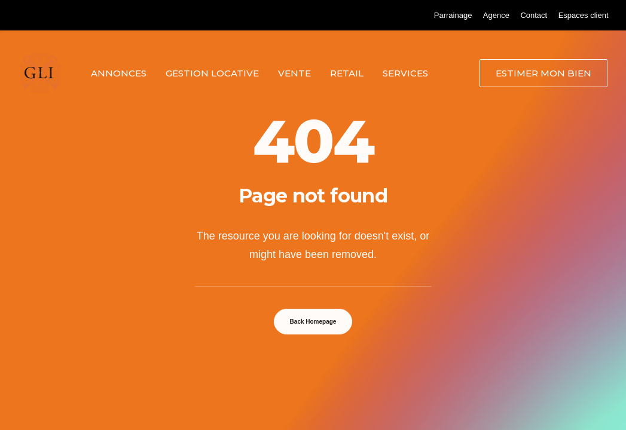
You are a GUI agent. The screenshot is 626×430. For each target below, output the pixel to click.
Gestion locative (212, 73)
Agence (496, 15)
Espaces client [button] (583, 15)
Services (405, 73)
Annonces (118, 73)
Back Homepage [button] (313, 321)
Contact (533, 15)
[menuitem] (453, 15)
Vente (294, 73)
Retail (347, 73)
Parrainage (453, 15)
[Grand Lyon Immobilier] (40, 73)
